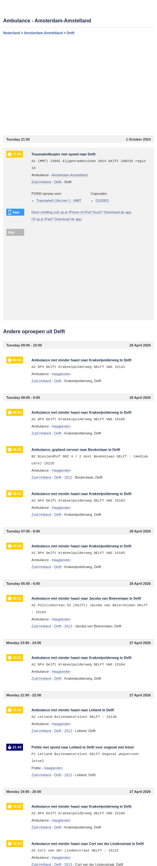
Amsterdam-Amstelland (43, 33)
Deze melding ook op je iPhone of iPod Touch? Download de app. (81, 212)
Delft (70, 33)
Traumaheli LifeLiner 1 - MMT (58, 200)
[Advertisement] (78, 85)
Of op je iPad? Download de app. (56, 219)
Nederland (11, 33)
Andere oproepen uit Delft (34, 331)
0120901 (102, 200)
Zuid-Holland (41, 182)
